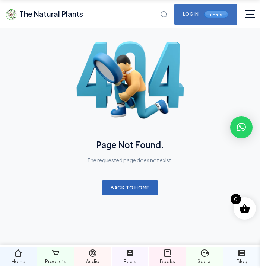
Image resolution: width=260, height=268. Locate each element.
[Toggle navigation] (250, 14)
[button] (241, 127)
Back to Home (130, 188)
